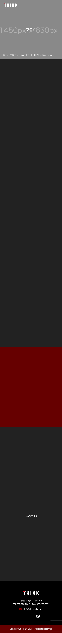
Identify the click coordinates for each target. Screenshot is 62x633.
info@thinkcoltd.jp (32, 609)
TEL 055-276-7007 (21, 604)
